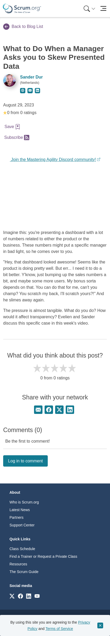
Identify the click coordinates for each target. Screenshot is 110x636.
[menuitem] (89, 8)
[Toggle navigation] (103, 8)
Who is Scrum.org (24, 502)
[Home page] (22, 8)
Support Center (22, 525)
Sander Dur (31, 77)
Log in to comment (25, 461)
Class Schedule (22, 549)
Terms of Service (59, 629)
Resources (18, 564)
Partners (16, 517)
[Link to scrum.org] (12, 596)
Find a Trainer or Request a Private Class (43, 556)
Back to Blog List (23, 26)
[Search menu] (89, 8)
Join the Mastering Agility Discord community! (53, 159)
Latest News (19, 510)
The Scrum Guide (24, 572)
